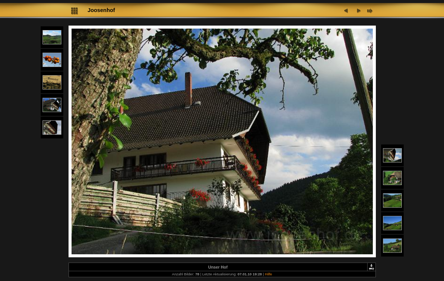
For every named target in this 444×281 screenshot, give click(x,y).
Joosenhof (101, 10)
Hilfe (268, 274)
